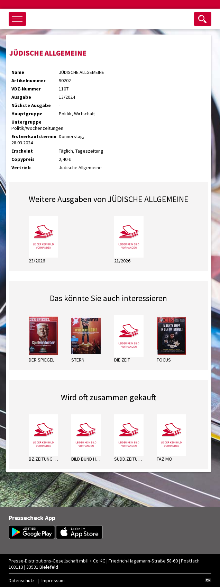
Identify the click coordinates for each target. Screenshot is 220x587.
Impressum (53, 580)
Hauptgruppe (27, 113)
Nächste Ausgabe (31, 105)
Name (17, 72)
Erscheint (22, 151)
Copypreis (23, 159)
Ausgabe (21, 97)
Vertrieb (21, 167)
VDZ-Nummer (26, 89)
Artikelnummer (28, 80)
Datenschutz (22, 580)
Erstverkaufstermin (33, 136)
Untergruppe (26, 122)
